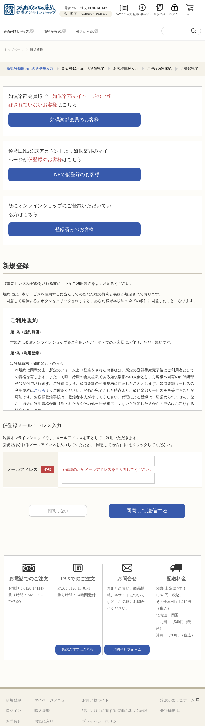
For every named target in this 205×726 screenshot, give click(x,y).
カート (191, 14)
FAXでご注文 (124, 14)
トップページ (13, 48)
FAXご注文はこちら (78, 587)
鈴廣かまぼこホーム (177, 638)
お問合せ (13, 658)
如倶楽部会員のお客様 (156, 99)
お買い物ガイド (142, 14)
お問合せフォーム (127, 587)
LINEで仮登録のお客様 (156, 132)
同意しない (58, 447)
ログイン (13, 648)
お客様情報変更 (47, 669)
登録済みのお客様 (156, 166)
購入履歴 (42, 648)
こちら (39, 325)
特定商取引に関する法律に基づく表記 (114, 648)
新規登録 (159, 14)
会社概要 (167, 648)
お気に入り (43, 658)
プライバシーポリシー (101, 658)
